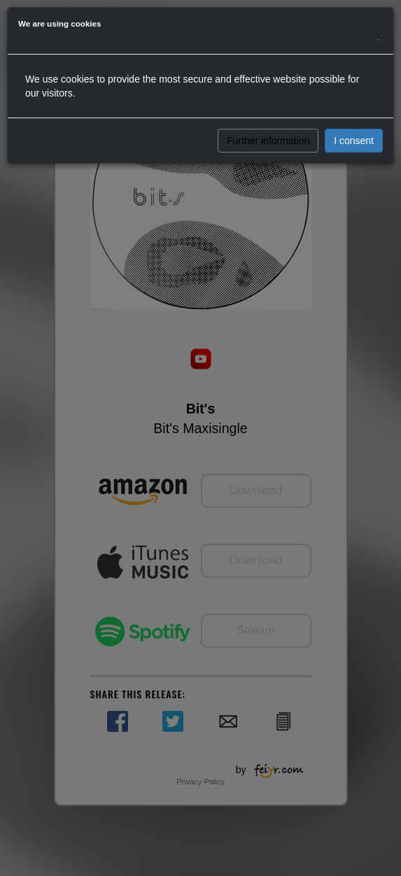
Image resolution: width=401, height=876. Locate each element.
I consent (354, 140)
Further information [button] (268, 140)
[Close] (378, 36)
